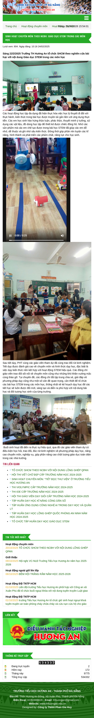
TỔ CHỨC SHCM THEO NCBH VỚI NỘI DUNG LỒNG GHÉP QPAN (50, 470)
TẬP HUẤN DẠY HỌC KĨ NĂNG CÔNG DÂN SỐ (39, 500)
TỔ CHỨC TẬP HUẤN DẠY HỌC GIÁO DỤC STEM (40, 521)
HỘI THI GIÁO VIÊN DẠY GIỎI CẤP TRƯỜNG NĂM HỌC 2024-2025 (50, 496)
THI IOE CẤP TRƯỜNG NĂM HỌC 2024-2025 (38, 491)
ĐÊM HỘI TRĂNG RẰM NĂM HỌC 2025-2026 (47, 572)
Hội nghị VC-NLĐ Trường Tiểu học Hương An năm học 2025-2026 (47, 561)
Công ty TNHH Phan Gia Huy (55, 707)
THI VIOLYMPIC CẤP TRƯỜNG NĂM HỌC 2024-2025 (42, 487)
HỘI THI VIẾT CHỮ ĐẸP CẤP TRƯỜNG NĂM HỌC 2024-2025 (46, 474)
